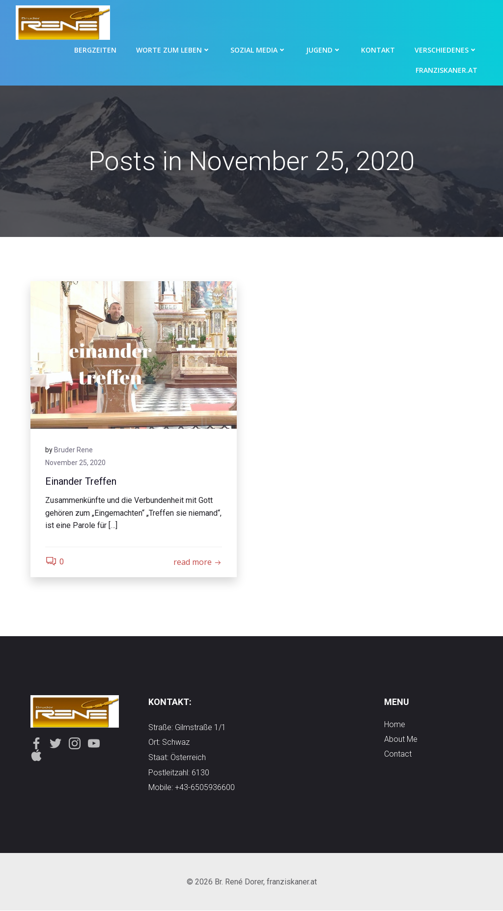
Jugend (323, 50)
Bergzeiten (95, 50)
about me (401, 739)
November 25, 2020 (75, 463)
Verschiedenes (446, 50)
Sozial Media (258, 50)
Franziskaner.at (446, 70)
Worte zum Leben (173, 50)
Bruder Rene (73, 450)
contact (398, 754)
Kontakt (378, 50)
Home (394, 724)
